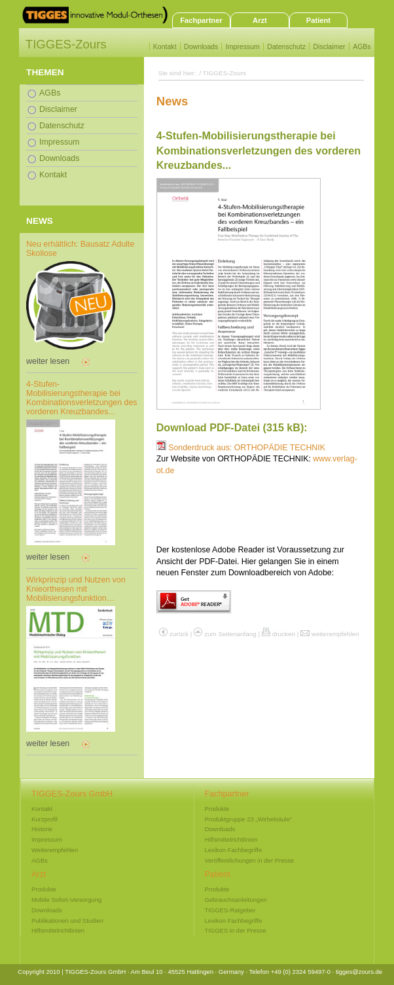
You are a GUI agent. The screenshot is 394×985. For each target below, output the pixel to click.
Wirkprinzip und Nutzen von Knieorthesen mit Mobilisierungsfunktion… (76, 589)
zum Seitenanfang (230, 633)
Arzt (260, 20)
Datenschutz (286, 46)
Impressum (243, 46)
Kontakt (165, 46)
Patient (318, 20)
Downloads (201, 46)
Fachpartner (201, 20)
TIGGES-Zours (66, 44)
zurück (179, 633)
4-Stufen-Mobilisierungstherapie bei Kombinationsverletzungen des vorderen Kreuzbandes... (81, 398)
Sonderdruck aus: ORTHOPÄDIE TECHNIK (240, 447)
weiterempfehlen (335, 633)
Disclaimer (329, 46)
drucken (283, 633)
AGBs (362, 46)
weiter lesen (47, 361)
